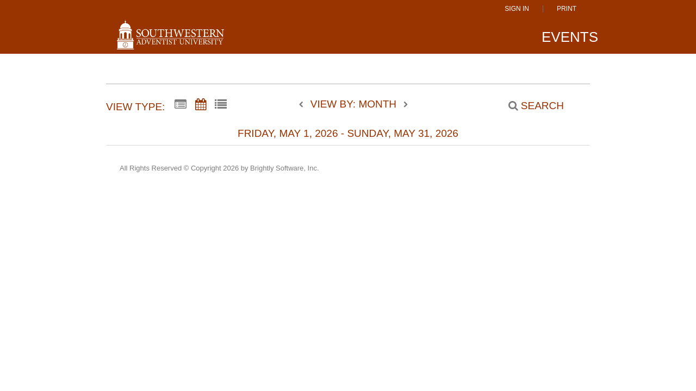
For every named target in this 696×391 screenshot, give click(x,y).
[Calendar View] (200, 105)
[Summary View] (181, 105)
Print (566, 8)
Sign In (517, 8)
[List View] (221, 105)
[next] (405, 105)
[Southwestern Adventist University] (170, 39)
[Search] (530, 106)
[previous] (304, 105)
